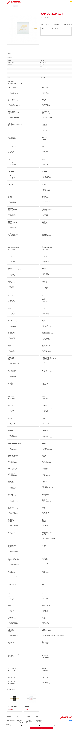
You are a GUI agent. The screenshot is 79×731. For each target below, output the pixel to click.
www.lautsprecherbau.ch (47, 462)
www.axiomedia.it (12, 262)
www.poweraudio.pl (13, 338)
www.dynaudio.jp (45, 289)
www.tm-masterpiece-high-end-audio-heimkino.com (18, 647)
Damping (36, 6)
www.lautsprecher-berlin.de (47, 437)
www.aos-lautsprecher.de (14, 93)
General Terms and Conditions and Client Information (39, 722)
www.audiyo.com (12, 250)
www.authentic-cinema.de (47, 250)
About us (9, 716)
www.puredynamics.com (14, 525)
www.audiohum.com (13, 215)
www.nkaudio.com (13, 326)
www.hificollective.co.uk (47, 375)
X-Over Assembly (52, 6)
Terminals (46, 6)
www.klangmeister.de (13, 436)
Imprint (77, 729)
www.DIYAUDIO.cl (12, 314)
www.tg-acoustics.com (46, 623)
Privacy (73, 729)
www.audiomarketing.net (47, 177)
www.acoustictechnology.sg (14, 117)
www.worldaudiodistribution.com (48, 683)
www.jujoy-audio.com (46, 362)
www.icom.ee (12, 424)
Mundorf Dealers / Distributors (29, 722)
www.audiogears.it (13, 202)
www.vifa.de (12, 165)
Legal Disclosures (39, 720)
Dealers (59, 6)
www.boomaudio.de (13, 275)
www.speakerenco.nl (46, 587)
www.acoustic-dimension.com (15, 105)
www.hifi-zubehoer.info (46, 388)
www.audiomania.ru (13, 227)
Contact (28, 716)
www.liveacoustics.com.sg (47, 449)
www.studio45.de (12, 611)
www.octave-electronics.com (48, 487)
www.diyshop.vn (45, 302)
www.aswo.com (45, 165)
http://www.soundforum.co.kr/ (15, 564)
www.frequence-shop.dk (47, 351)
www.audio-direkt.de (46, 190)
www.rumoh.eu (45, 525)
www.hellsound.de (13, 376)
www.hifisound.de (46, 399)
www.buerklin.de (12, 287)
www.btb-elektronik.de (46, 274)
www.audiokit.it (45, 215)
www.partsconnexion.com (14, 513)
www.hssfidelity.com (46, 412)
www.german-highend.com (14, 363)
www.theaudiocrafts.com (14, 635)
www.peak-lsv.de (45, 513)
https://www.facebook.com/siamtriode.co (50, 538)
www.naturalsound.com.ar (14, 551)
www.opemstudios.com (14, 501)
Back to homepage (10, 11)
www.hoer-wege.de (13, 411)
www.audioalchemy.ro (13, 475)
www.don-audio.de (46, 314)
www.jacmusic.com (46, 424)
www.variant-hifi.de (46, 671)
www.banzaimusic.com (46, 262)
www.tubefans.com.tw (13, 660)
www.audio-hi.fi (12, 351)
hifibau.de (11, 399)
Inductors (21, 6)
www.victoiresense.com (14, 684)
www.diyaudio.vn (12, 488)
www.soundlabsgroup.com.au (15, 576)
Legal (37, 716)
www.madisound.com (13, 462)
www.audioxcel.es (46, 239)
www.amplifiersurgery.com (47, 117)
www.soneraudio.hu (46, 550)
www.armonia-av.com (46, 140)
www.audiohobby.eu (46, 201)
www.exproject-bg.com (47, 326)
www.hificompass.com (13, 388)
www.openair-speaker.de (47, 501)
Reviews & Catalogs (20, 719)
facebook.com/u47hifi (46, 658)
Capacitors (15, 6)
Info (17, 716)
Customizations (65, 6)
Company (8, 719)
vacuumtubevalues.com (14, 671)
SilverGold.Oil (14, 707)
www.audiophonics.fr (13, 237)
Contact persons (29, 720)
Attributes (10, 53)
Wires (41, 6)
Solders (31, 6)
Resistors (26, 6)
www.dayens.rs (12, 302)
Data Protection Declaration (40, 719)
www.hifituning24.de (13, 537)
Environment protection (11, 720)
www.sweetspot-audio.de (14, 623)
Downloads (19, 721)
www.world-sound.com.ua (14, 129)
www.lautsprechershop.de (14, 449)
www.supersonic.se (46, 611)
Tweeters (10, 6)
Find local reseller (44, 17)
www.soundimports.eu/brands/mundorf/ (49, 563)
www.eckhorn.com (46, 152)
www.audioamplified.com (14, 178)
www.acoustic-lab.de (46, 105)
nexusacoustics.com (46, 475)
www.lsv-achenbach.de (46, 93)
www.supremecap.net (46, 339)
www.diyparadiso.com (46, 130)
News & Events (19, 720)
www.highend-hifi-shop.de (14, 153)
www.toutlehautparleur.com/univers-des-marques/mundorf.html (53, 635)
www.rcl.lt (11, 599)
